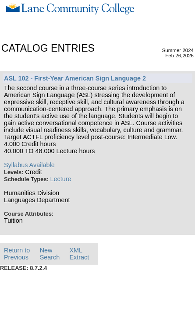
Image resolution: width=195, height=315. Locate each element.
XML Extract (79, 254)
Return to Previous (17, 254)
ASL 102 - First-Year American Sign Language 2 (75, 78)
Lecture (60, 178)
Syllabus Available (29, 164)
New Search (50, 254)
